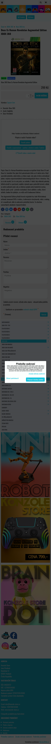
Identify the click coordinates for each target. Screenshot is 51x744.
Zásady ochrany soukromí (37, 373)
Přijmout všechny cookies (35, 379)
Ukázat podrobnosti (12, 378)
